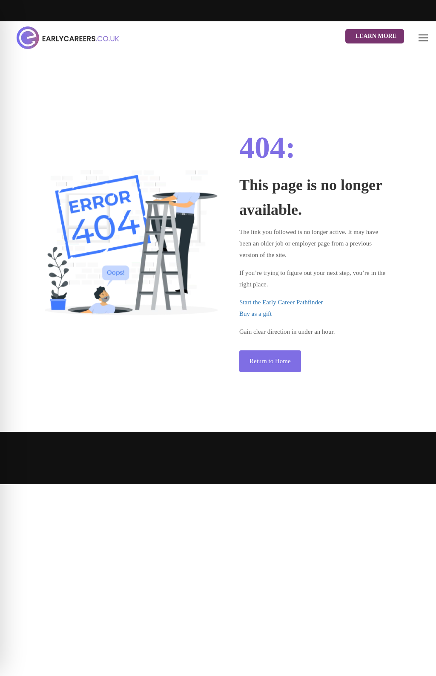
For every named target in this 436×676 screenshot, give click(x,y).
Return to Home (270, 361)
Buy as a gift (255, 313)
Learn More (376, 36)
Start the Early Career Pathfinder (281, 302)
